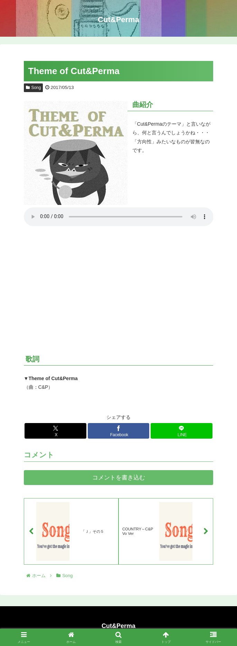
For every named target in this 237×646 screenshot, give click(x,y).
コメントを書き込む (118, 477)
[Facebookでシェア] (118, 431)
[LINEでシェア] (181, 431)
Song (33, 87)
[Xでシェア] (55, 431)
